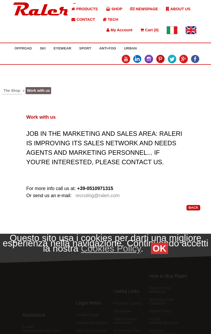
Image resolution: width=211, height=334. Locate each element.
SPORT (85, 48)
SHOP (114, 9)
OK (159, 248)
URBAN (130, 48)
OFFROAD (23, 48)
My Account (119, 30)
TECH (110, 19)
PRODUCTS (84, 9)
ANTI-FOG (107, 48)
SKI (43, 48)
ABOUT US (178, 9)
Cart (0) (149, 30)
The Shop (11, 90)
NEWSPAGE (144, 9)
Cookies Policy (111, 248)
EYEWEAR (62, 48)
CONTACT (83, 19)
